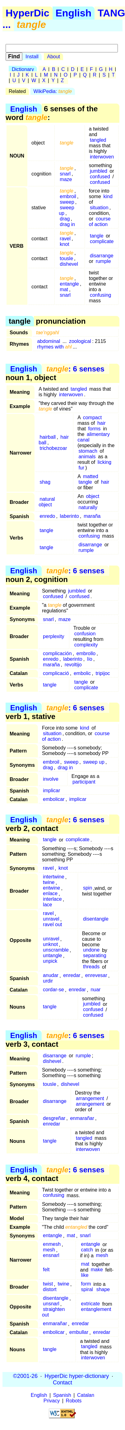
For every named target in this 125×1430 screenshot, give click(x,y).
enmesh (52, 1244)
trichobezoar (53, 448)
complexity (86, 644)
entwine (51, 888)
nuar (95, 990)
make (97, 1269)
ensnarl (51, 1255)
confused (100, 176)
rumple (103, 261)
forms (94, 428)
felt (46, 1269)
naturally (87, 507)
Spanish (62, 1395)
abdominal (48, 341)
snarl (65, 173)
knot (64, 244)
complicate (101, 241)
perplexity (53, 636)
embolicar (53, 799)
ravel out (52, 924)
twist (48, 1284)
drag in (67, 224)
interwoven (102, 156)
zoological (80, 341)
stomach (87, 451)
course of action (100, 221)
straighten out (53, 1312)
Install (32, 56)
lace (47, 905)
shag (44, 482)
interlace (52, 899)
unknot (50, 944)
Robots (74, 1400)
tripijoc (102, 673)
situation (99, 207)
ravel (65, 238)
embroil (68, 196)
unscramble (56, 950)
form (86, 1284)
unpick (50, 961)
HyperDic (27, 13)
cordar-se (53, 990)
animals (86, 456)
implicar (51, 790)
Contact (62, 1382)
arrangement (90, 1098)
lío (89, 659)
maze (66, 179)
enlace (50, 893)
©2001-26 (25, 1376)
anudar (50, 975)
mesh (49, 1250)
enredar (71, 975)
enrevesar (96, 975)
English (74, 13)
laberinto (69, 516)
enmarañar (82, 1118)
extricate (90, 1304)
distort (50, 1289)
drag (65, 218)
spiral (87, 1289)
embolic (82, 673)
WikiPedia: (53, 91)
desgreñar (54, 1118)
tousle (66, 258)
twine (48, 882)
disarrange (101, 255)
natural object (47, 501)
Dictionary (23, 69)
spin (87, 888)
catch (87, 1250)
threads (91, 967)
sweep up (66, 210)
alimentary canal (93, 437)
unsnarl (51, 1304)
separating (94, 955)
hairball (47, 437)
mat (64, 289)
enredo (47, 516)
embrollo (85, 653)
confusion (85, 633)
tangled (98, 140)
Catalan (85, 1395)
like (85, 1275)
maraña (92, 516)
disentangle (96, 919)
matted (90, 476)
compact (92, 417)
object (92, 496)
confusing (100, 295)
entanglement (96, 1309)
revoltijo (73, 664)
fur (81, 467)
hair (101, 423)
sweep (67, 202)
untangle (52, 955)
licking (104, 462)
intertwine (53, 877)
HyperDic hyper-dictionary (76, 1376)
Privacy (52, 1400)
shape (103, 1289)
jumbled (98, 171)
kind (108, 196)
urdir (48, 981)
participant (83, 781)
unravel (51, 919)
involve (50, 779)
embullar (78, 1332)
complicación (57, 653)
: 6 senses (75, 369)
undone (91, 950)
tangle (97, 235)
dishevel (69, 264)
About (53, 56)
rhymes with (54, 346)
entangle (69, 283)
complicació (56, 673)
